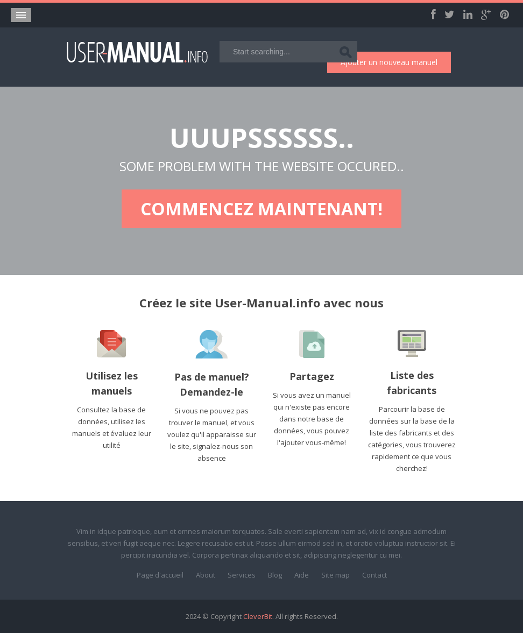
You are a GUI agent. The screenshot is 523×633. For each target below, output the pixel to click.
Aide (301, 575)
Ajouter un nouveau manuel (389, 62)
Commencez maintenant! (261, 208)
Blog (275, 575)
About (205, 575)
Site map (335, 575)
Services (242, 575)
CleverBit (257, 616)
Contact (374, 575)
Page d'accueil (160, 575)
